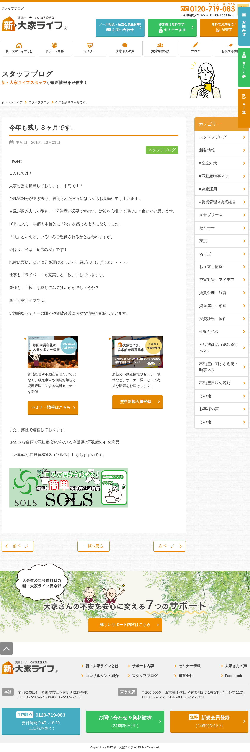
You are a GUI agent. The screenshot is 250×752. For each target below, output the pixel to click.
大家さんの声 (125, 51)
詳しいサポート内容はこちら (125, 625)
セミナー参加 (244, 65)
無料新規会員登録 (135, 401)
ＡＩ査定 (244, 104)
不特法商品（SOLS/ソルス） (218, 347)
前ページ (20, 546)
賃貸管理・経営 (213, 293)
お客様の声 (209, 409)
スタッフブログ (162, 150)
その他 (205, 396)
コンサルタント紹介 (102, 676)
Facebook (233, 676)
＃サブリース (211, 215)
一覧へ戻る (93, 546)
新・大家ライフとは (19, 51)
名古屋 (205, 254)
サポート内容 (54, 51)
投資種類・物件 (213, 319)
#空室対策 (208, 163)
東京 (203, 241)
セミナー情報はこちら (50, 407)
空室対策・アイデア (216, 280)
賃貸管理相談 (160, 51)
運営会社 (185, 676)
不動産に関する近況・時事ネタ (218, 367)
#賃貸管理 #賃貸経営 (217, 202)
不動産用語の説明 (214, 383)
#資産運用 (208, 189)
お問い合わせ (244, 26)
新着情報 (207, 150)
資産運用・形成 (213, 306)
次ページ (166, 546)
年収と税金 (209, 331)
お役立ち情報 (231, 51)
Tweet (16, 161)
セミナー (90, 51)
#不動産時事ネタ (214, 176)
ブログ (195, 51)
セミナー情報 (189, 666)
